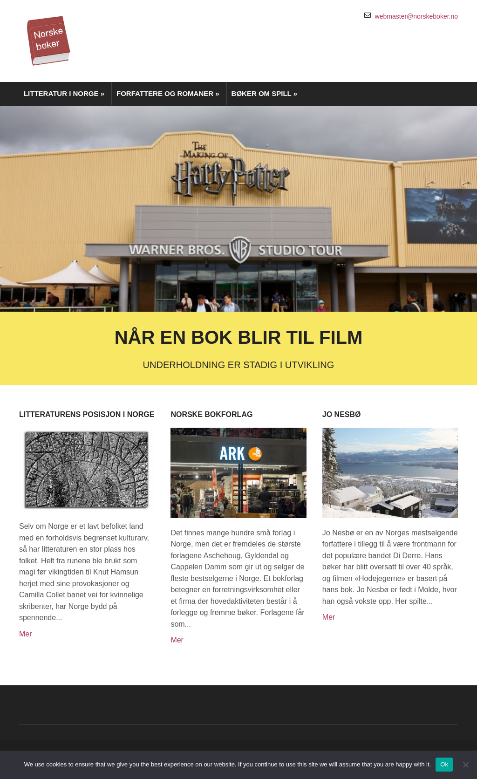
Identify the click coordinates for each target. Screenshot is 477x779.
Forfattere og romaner (167, 93)
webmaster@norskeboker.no (416, 16)
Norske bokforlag (211, 414)
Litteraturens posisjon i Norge (86, 414)
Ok (444, 764)
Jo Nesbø (341, 414)
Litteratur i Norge (64, 93)
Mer (25, 634)
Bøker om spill (264, 93)
